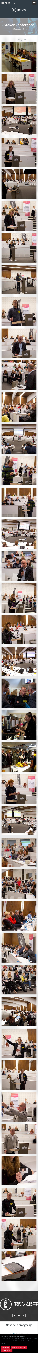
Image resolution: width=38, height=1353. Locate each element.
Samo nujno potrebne (19, 1347)
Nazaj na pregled (19, 29)
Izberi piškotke (6, 1350)
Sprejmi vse (5, 1347)
